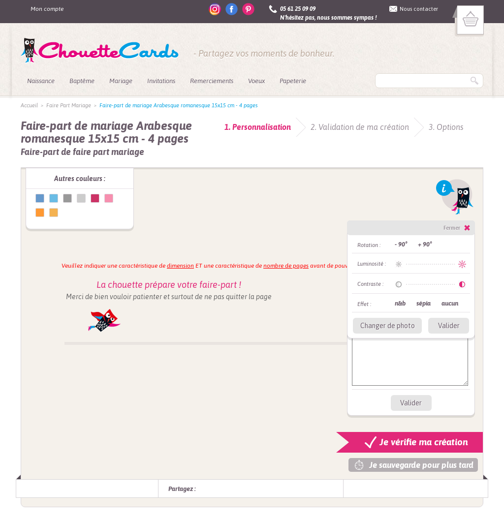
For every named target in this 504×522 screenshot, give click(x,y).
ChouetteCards (100, 50)
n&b (400, 303)
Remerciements (211, 81)
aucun (449, 303)
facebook (231, 9)
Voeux (256, 81)
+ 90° (425, 244)
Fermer (451, 228)
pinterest (248, 9)
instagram (215, 9)
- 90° (401, 244)
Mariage (120, 81)
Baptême (81, 81)
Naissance (41, 81)
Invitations (161, 81)
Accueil (29, 105)
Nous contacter (419, 9)
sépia (423, 303)
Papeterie (293, 81)
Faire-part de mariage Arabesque (39, 198)
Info (454, 197)
